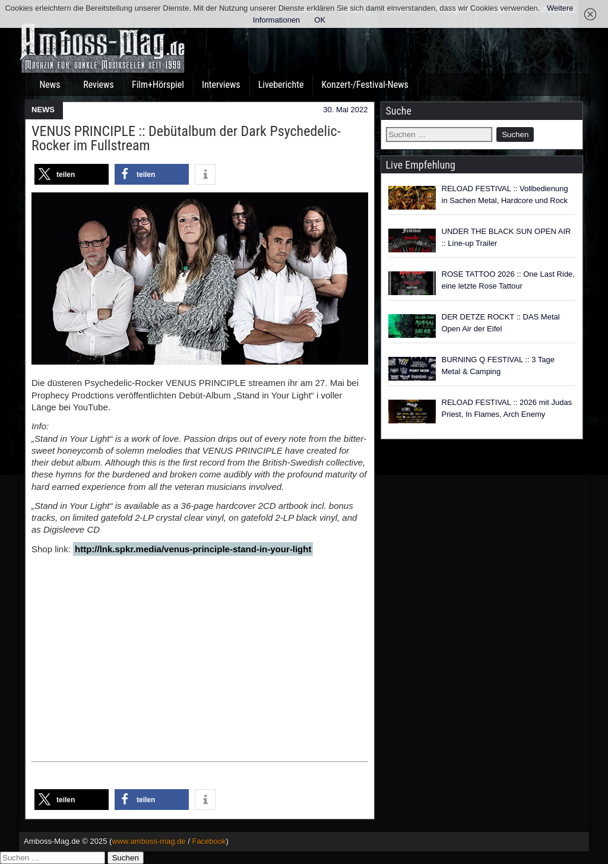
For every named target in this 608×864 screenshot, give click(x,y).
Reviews (98, 84)
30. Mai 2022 (345, 109)
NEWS (43, 109)
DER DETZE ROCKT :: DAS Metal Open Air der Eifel (501, 322)
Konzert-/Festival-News (364, 84)
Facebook (209, 841)
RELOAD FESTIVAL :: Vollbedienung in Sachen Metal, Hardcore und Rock (505, 194)
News (49, 84)
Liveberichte (281, 84)
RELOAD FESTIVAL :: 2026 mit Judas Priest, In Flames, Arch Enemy (507, 408)
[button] (71, 174)
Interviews (221, 84)
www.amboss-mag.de (148, 841)
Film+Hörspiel (158, 84)
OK (319, 19)
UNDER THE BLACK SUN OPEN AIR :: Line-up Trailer (506, 237)
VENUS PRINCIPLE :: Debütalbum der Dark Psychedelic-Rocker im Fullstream (186, 138)
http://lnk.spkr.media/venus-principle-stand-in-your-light (193, 549)
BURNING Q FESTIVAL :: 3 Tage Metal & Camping (498, 365)
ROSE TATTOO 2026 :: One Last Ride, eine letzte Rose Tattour (508, 280)
